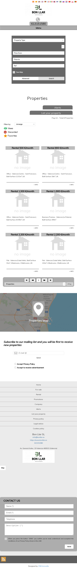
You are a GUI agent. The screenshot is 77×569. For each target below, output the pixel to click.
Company (38, 404)
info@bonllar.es (38, 437)
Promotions (38, 399)
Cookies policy (38, 429)
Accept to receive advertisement (30, 367)
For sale (38, 390)
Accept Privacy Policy (26, 364)
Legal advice (38, 424)
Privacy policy (38, 419)
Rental (38, 394)
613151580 (38, 443)
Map (2, 468)
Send (38, 358)
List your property (51, 113)
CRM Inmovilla (43, 566)
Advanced (25, 78)
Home (38, 385)
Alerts (57, 107)
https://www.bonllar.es (38, 440)
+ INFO (36, 184)
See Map (19, 72)
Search (51, 78)
